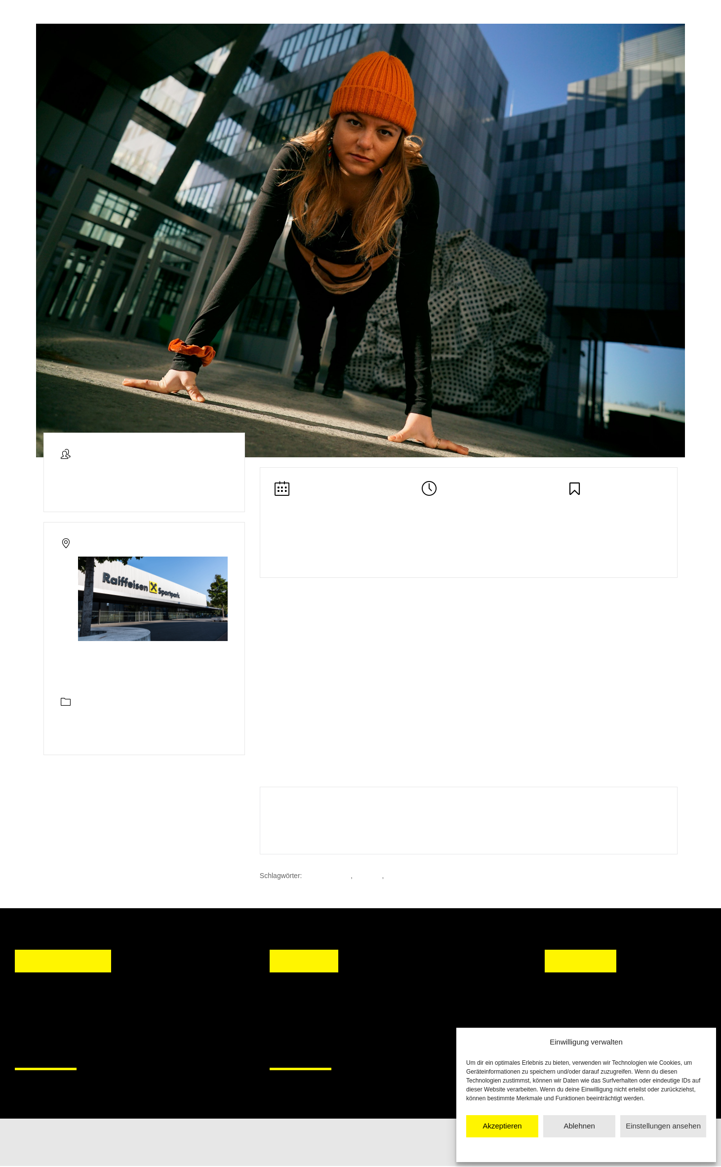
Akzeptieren (501, 1126)
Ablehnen (579, 1126)
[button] (286, 1020)
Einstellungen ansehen (663, 1126)
